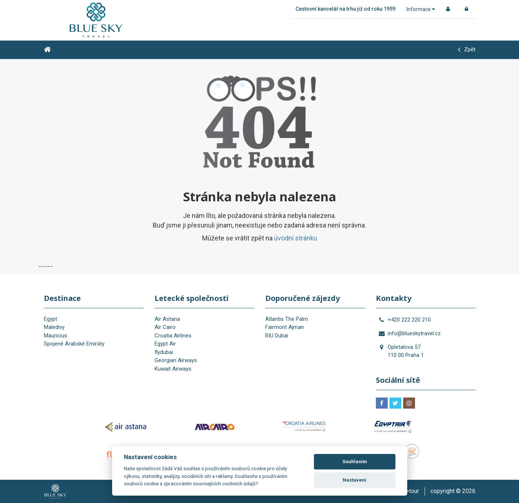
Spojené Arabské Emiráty (74, 343)
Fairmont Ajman (284, 327)
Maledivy (54, 327)
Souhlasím (354, 461)
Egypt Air (165, 343)
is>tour (410, 491)
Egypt (50, 319)
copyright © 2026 (452, 491)
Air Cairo (165, 327)
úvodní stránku (295, 238)
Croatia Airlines (173, 335)
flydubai (164, 352)
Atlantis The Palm (286, 319)
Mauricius (55, 335)
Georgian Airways (176, 360)
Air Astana (167, 319)
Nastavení (354, 480)
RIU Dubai (276, 335)
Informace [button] (420, 9)
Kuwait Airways (173, 368)
